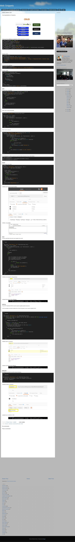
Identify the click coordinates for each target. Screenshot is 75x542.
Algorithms (4, 9)
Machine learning (52, 9)
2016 (68, 109)
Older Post (51, 478)
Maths (3, 510)
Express (6, 423)
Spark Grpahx (4, 522)
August (68, 97)
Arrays (3, 491)
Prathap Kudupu (66, 56)
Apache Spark (4, 488)
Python (3, 517)
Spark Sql (4, 525)
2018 (68, 93)
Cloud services (25, 9)
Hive (3, 503)
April (68, 102)
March (68, 104)
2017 (68, 94)
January (68, 107)
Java (3, 504)
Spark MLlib (4, 523)
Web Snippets (7, 5)
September (69, 96)
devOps (3, 531)
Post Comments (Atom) (11, 481)
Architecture (11, 9)
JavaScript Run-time (16, 423)
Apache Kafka (4, 487)
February (68, 105)
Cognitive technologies (34, 9)
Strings (3, 529)
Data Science (4, 498)
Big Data (17, 9)
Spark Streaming (5, 526)
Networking (4, 513)
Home (28, 478)
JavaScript (10, 423)
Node (59, 9)
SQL (64, 9)
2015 (68, 111)
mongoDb (4, 532)
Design (3, 500)
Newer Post (5, 478)
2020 (68, 89)
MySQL (3, 512)
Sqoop (3, 528)
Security (3, 520)
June (68, 99)
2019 (68, 91)
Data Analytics (44, 9)
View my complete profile (61, 65)
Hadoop (3, 501)
